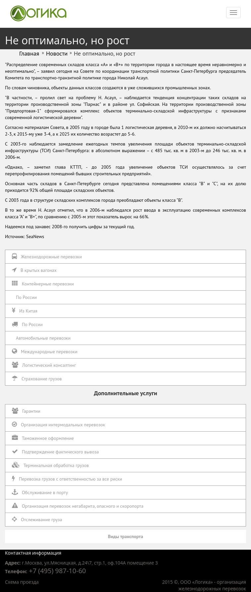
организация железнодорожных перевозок (212, 585)
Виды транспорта (125, 536)
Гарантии (26, 411)
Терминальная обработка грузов (50, 465)
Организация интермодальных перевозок (58, 424)
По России (26, 297)
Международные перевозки (44, 351)
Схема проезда (22, 582)
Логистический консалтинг (44, 365)
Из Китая (24, 311)
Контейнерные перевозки (43, 283)
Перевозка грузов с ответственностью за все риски (67, 479)
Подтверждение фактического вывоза (55, 451)
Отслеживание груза (37, 519)
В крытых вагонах (34, 270)
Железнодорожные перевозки (47, 256)
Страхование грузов (37, 378)
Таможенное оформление (43, 438)
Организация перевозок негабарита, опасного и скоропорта (77, 506)
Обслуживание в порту (40, 492)
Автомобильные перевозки (43, 338)
